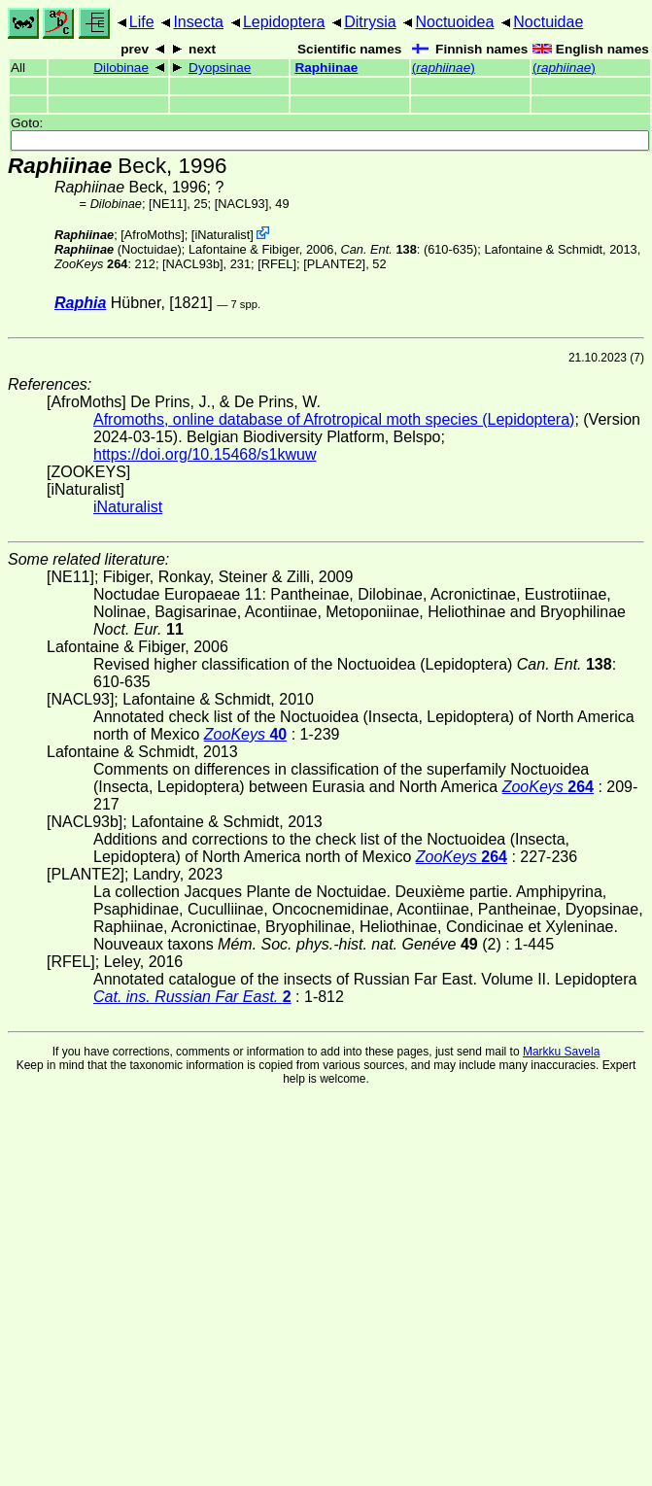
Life (141, 22)
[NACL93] (241, 203)
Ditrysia (369, 22)
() (443, 67)
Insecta (198, 22)
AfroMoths (152, 234)
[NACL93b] (192, 264)
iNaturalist (222, 234)
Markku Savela (561, 1051)
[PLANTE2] (334, 264)
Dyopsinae (220, 67)
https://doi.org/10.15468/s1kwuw (204, 454)
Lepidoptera (284, 22)
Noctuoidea (454, 22)
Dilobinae (121, 67)
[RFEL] (276, 264)
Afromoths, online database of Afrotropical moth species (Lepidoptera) (333, 419)
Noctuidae (548, 22)
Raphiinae (326, 67)
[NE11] (168, 203)
